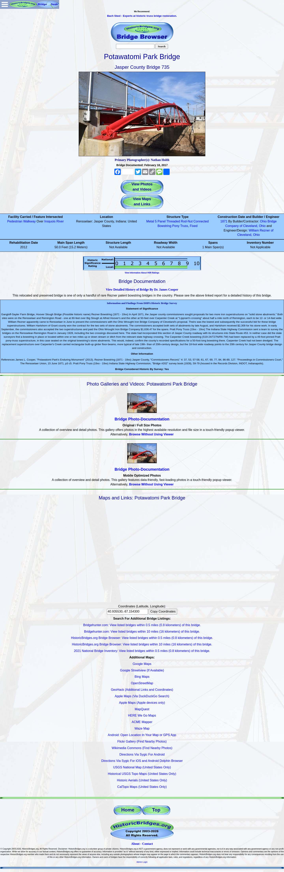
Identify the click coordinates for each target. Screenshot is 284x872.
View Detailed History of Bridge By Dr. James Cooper (142, 289)
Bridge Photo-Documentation (142, 419)
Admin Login (142, 862)
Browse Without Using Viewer (151, 434)
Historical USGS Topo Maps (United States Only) (142, 773)
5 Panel (160, 221)
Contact (147, 843)
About (135, 843)
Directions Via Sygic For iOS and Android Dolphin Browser (142, 760)
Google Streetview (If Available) (142, 670)
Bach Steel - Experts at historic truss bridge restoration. (142, 15)
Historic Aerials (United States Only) (142, 780)
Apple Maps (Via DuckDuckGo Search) (142, 696)
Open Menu (4, 4)
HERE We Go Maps (142, 715)
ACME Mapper (142, 722)
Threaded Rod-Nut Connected (187, 221)
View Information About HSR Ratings (142, 273)
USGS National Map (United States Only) (142, 767)
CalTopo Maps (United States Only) (142, 786)
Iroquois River (54, 221)
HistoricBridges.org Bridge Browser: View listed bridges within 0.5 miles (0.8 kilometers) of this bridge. (142, 638)
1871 (223, 221)
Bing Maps (142, 676)
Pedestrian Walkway (21, 221)
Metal (150, 221)
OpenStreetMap (142, 683)
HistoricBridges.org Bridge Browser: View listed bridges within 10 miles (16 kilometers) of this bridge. (142, 644)
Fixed (193, 226)
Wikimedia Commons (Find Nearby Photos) (142, 748)
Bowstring (164, 226)
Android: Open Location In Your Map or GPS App (142, 735)
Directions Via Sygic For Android (141, 754)
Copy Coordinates (163, 611)
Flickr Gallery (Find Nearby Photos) (142, 741)
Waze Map (142, 728)
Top (156, 810)
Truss (184, 226)
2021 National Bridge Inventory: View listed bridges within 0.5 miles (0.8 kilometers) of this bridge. (142, 651)
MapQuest (142, 709)
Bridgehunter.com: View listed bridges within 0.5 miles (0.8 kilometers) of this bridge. (142, 625)
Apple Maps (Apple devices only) (142, 702)
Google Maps (142, 664)
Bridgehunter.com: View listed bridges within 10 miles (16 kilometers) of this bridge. (142, 631)
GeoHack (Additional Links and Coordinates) (142, 689)
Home (128, 810)
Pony (175, 226)
